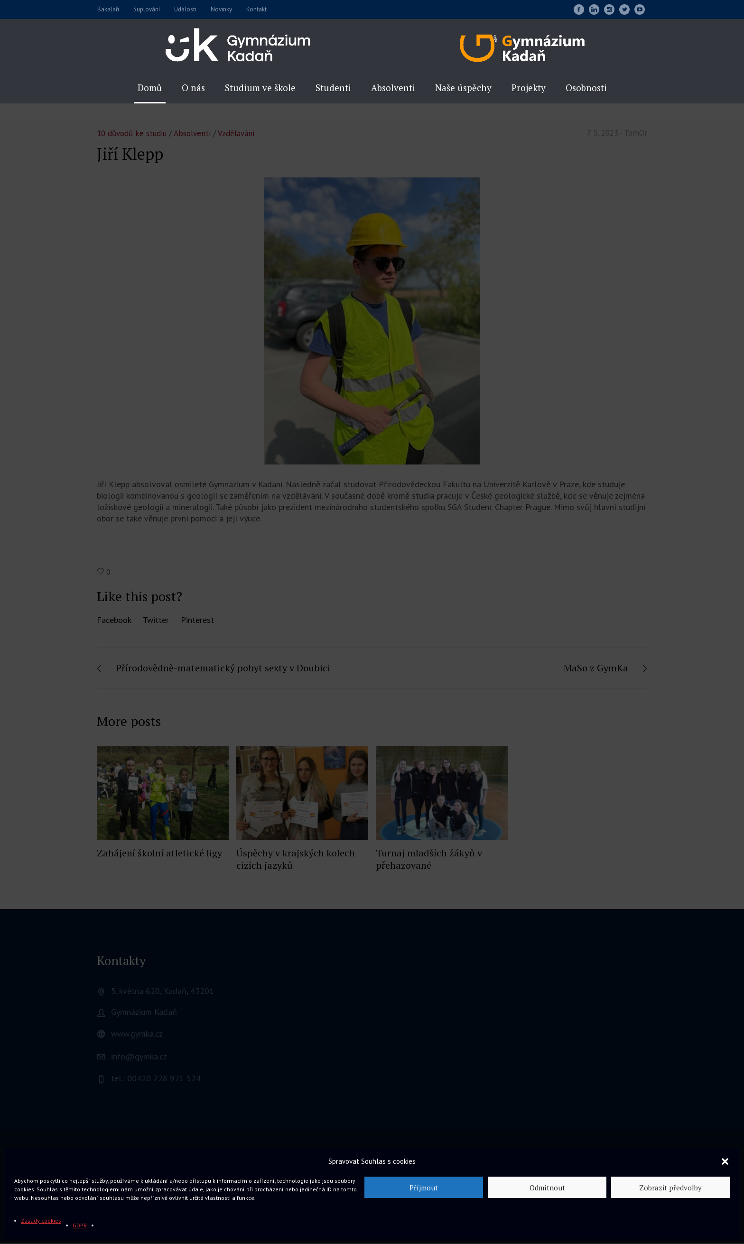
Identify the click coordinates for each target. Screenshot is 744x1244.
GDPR (80, 1225)
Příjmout (423, 1187)
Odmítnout (547, 1187)
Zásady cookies (41, 1220)
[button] (725, 1161)
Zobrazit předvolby (670, 1187)
